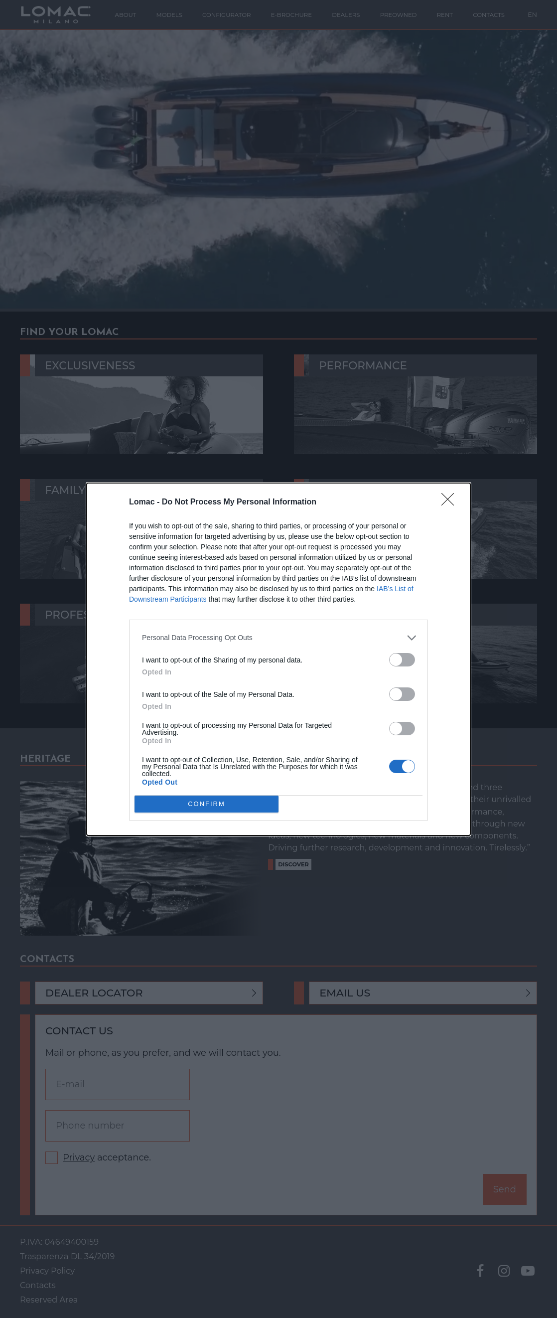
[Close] (450, 502)
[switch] (402, 659)
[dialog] (278, 659)
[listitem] (278, 638)
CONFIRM (206, 803)
